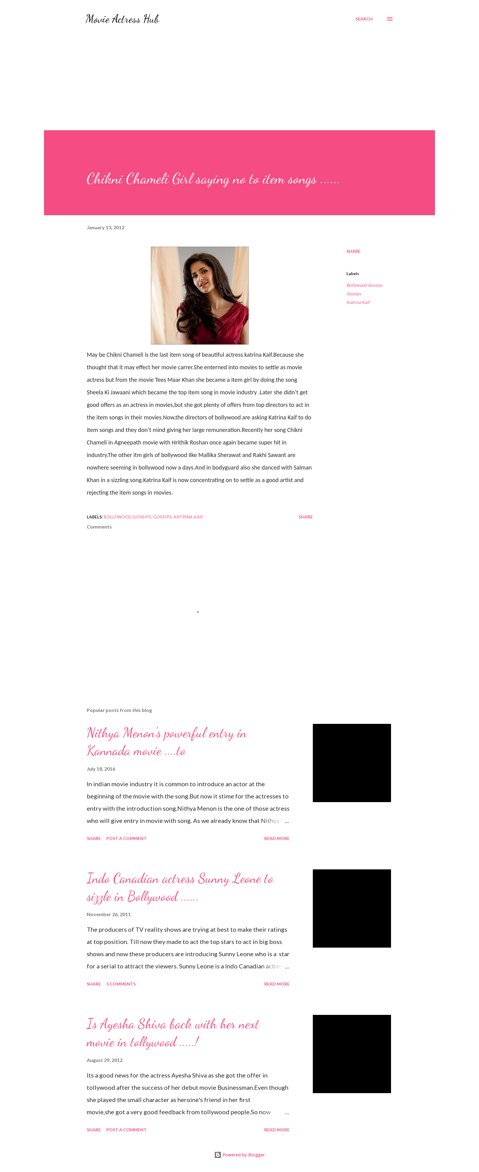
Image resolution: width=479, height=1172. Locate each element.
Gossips (353, 293)
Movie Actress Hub (122, 18)
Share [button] (353, 251)
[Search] (364, 18)
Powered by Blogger (239, 1155)
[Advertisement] (239, 74)
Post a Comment (126, 838)
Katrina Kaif (358, 302)
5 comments (121, 983)
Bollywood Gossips (364, 285)
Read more (277, 838)
